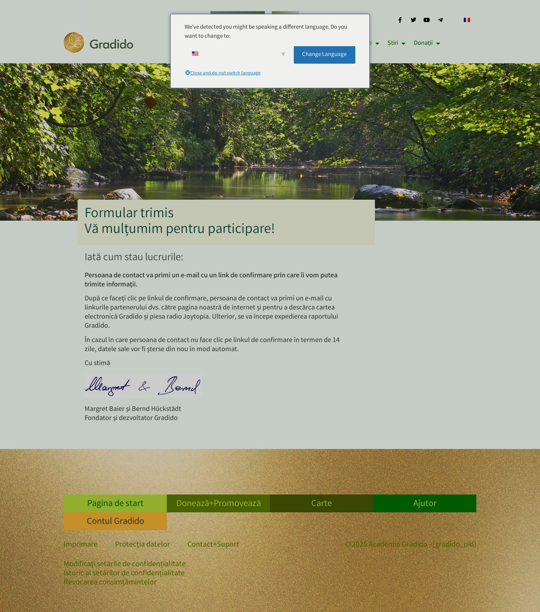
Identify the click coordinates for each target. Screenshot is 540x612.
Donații (427, 43)
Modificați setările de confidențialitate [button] (125, 564)
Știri (396, 43)
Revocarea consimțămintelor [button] (110, 583)
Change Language (324, 54)
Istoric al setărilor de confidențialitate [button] (124, 573)
